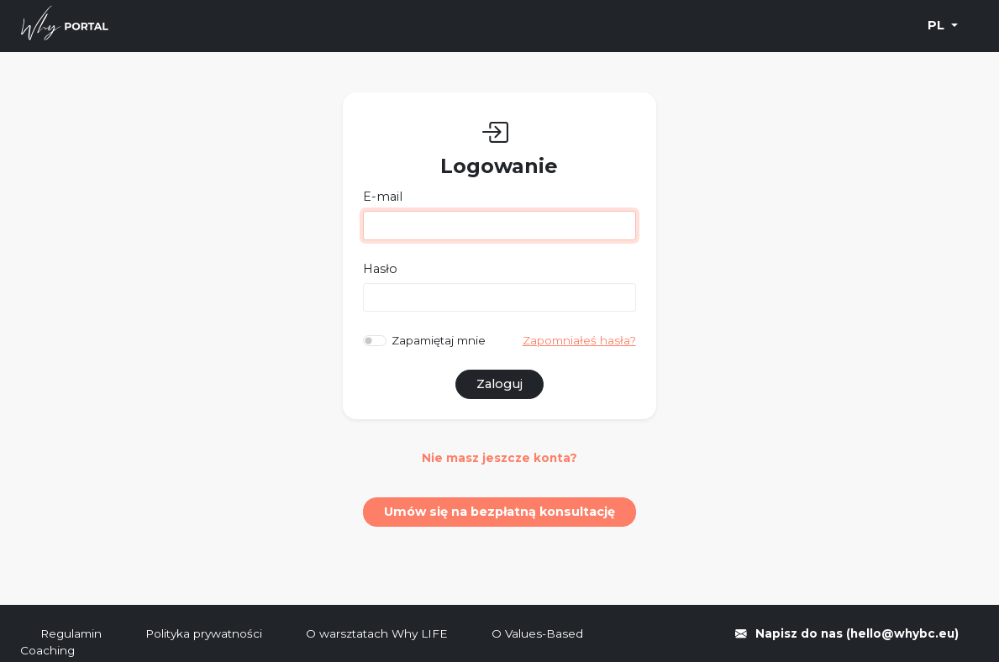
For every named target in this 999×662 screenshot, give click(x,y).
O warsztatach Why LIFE (378, 633)
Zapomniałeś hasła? (579, 340)
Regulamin (72, 633)
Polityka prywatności (205, 633)
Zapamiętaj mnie (439, 340)
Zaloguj (499, 383)
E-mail (382, 196)
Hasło (380, 268)
